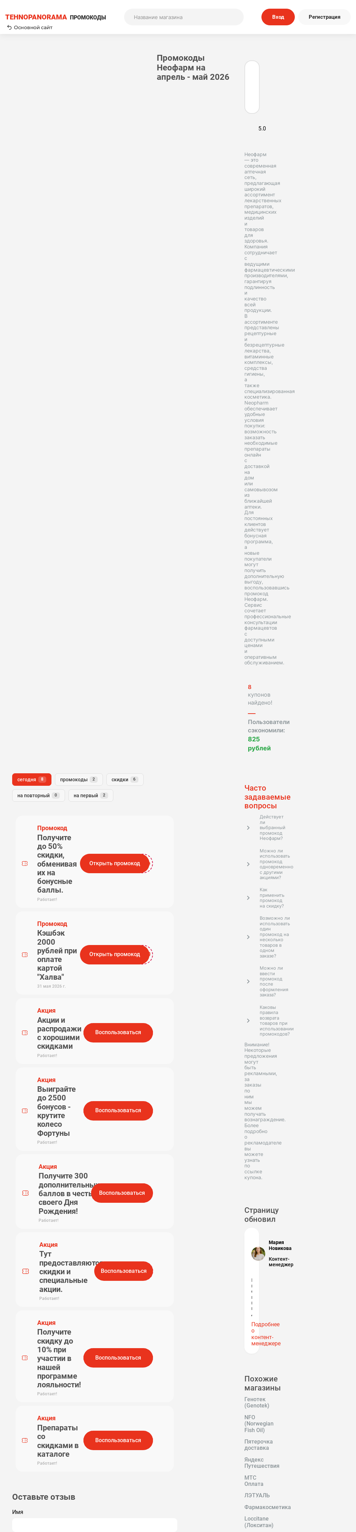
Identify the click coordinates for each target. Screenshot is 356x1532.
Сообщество (306, 1473)
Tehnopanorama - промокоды (43, 1315)
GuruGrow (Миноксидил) (44, 1047)
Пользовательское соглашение (213, 1455)
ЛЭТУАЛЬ (70, 919)
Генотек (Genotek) (36, 873)
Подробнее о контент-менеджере (47, 822)
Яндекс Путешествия (40, 907)
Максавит (63, 1012)
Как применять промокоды (125, 1455)
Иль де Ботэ (28, 954)
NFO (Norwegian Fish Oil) (43, 884)
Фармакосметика (35, 931)
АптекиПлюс (29, 989)
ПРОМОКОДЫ (55, 17)
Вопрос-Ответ (125, 1483)
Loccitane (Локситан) (39, 942)
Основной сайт (29, 27)
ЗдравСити (26, 965)
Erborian (64, 965)
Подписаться (237, 1409)
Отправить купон (212, 1473)
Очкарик (23, 977)
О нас (125, 1464)
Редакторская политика (306, 1455)
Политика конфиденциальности (306, 1464)
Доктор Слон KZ (33, 1000)
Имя (104, 579)
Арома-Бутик (65, 977)
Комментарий (116, 610)
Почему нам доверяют (212, 1483)
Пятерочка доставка (39, 896)
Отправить (126, 679)
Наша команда (125, 1473)
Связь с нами (212, 1464)
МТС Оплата (28, 919)
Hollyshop (24, 1012)
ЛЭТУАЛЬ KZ (29, 1023)
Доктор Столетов (35, 1035)
